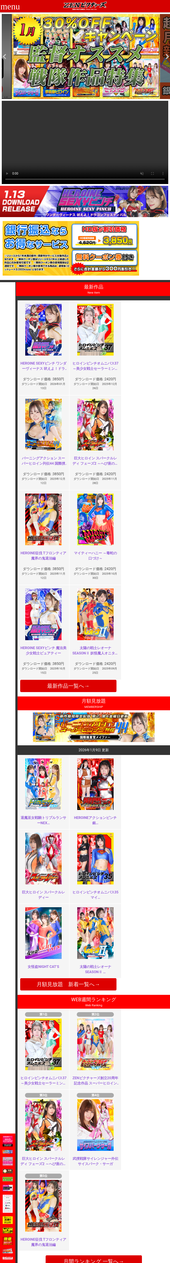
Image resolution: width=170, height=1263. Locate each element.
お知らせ (94, 1226)
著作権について (70, 1244)
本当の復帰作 (60, 1065)
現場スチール (41, 1249)
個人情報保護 (69, 1240)
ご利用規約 (67, 1226)
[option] (86, 56)
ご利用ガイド (41, 1230)
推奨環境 (38, 1235)
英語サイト (95, 1240)
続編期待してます (64, 1147)
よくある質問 (97, 1230)
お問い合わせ (97, 1235)
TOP (35, 1226)
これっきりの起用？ (141, 1062)
